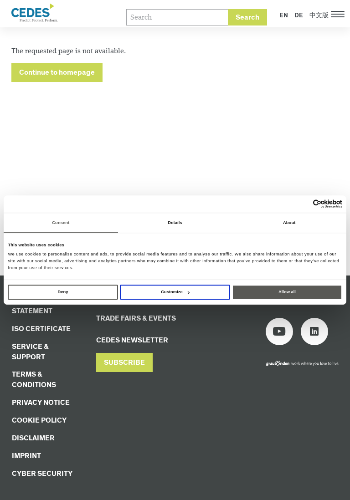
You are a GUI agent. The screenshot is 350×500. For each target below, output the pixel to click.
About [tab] (289, 222)
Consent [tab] (60, 222)
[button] (124, 362)
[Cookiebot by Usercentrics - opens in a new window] (302, 204)
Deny (63, 292)
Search (247, 17)
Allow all (287, 292)
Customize (175, 292)
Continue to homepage (57, 72)
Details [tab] (175, 222)
